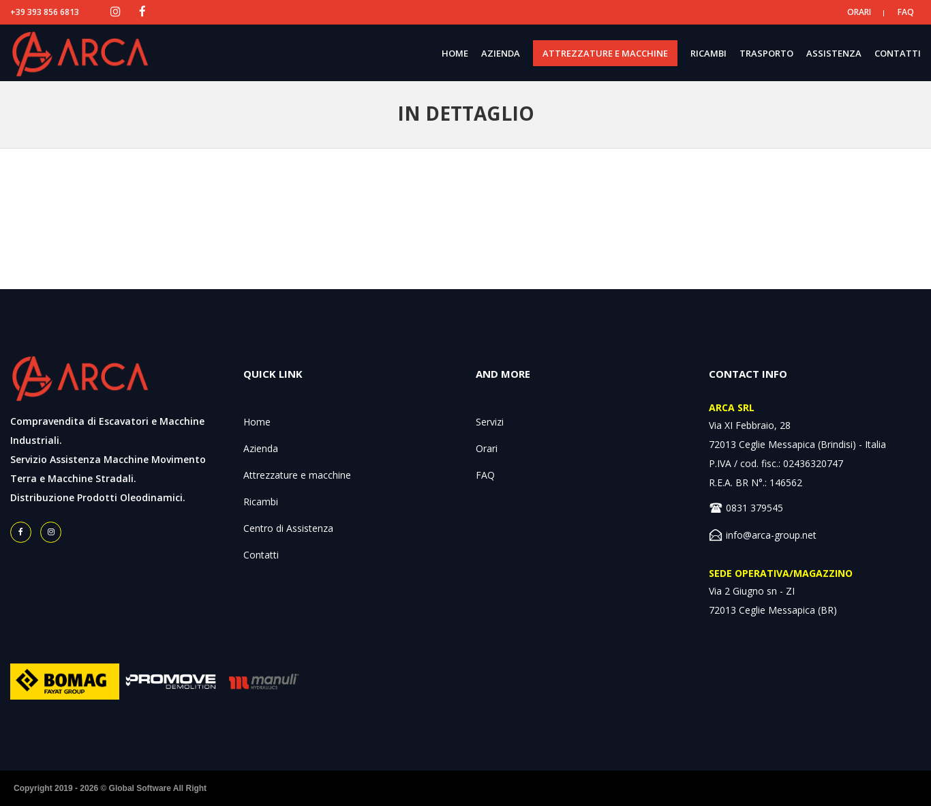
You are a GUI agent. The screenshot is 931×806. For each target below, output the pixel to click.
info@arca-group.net (771, 534)
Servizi (490, 421)
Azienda (260, 448)
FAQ (906, 12)
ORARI (859, 12)
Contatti (261, 554)
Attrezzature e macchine (297, 474)
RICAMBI (708, 53)
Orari (487, 448)
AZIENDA (500, 53)
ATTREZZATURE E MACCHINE (605, 53)
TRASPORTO (766, 53)
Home (257, 421)
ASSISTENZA (833, 53)
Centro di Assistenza (288, 528)
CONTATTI (897, 53)
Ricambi (260, 501)
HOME (455, 53)
